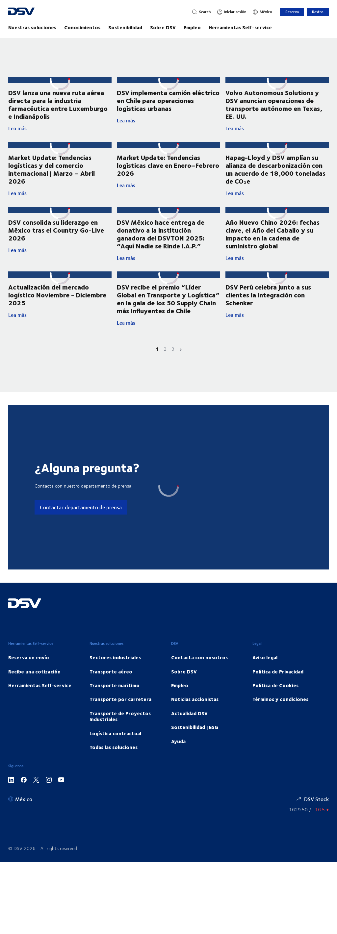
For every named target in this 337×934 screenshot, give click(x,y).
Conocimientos (82, 27)
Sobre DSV (163, 27)
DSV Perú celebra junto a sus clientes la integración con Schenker (268, 306)
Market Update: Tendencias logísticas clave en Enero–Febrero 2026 (168, 165)
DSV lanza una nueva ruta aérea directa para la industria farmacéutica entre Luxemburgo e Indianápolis (58, 104)
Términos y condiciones (280, 717)
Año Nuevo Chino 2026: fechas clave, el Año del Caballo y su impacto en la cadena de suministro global (272, 234)
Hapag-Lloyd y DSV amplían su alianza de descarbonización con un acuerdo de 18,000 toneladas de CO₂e (275, 169)
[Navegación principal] (168, 27)
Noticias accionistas (195, 717)
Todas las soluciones (114, 765)
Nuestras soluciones (32, 27)
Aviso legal (264, 675)
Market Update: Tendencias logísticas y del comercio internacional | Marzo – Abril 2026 (51, 169)
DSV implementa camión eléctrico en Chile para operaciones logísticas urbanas (168, 101)
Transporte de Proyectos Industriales (120, 734)
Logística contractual (115, 751)
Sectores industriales (115, 675)
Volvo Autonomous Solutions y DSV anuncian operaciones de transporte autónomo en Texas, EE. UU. (273, 104)
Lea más (60, 128)
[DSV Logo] (44, 12)
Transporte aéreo (111, 690)
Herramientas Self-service (240, 27)
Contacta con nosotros (199, 675)
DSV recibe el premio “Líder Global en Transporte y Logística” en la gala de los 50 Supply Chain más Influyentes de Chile (168, 317)
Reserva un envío (28, 675)
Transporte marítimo (115, 703)
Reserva (292, 11)
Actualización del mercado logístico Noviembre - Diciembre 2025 (57, 301)
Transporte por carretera (120, 717)
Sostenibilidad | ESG (194, 745)
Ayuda (178, 759)
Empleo (192, 27)
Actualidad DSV (189, 731)
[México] (262, 12)
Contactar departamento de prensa (81, 525)
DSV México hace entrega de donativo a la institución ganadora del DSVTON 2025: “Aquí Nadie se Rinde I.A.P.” (160, 240)
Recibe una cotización (34, 690)
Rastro (318, 11)
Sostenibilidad (125, 27)
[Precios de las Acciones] (309, 827)
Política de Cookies (275, 703)
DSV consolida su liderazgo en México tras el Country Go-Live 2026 (56, 230)
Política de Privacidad (277, 690)
